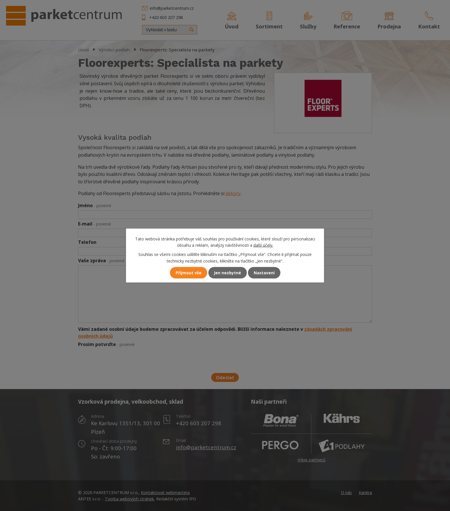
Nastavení (264, 272)
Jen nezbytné (227, 272)
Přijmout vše (188, 272)
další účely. (263, 245)
